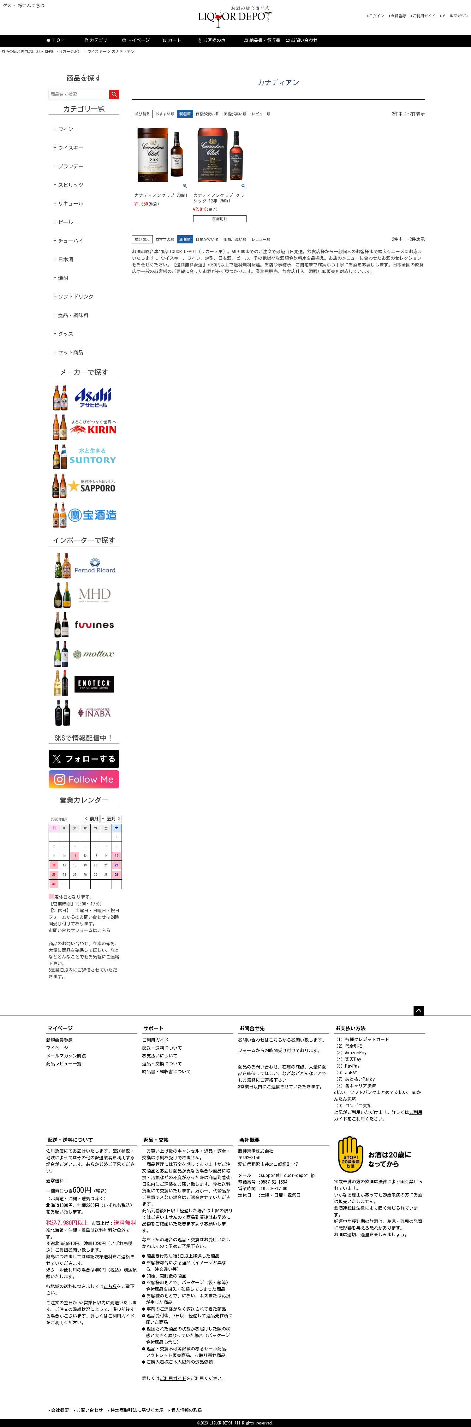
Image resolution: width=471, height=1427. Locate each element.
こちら (103, 930)
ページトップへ (419, 1011)
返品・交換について (162, 1064)
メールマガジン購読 (66, 1056)
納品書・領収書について (166, 1071)
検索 (114, 94)
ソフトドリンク (75, 296)
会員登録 (398, 16)
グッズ (65, 333)
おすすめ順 (164, 114)
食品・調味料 (73, 315)
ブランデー (70, 166)
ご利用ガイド (424, 16)
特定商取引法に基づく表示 (137, 1410)
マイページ (136, 40)
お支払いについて (159, 1056)
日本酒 (65, 259)
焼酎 (63, 278)
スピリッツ (70, 185)
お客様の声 (211, 40)
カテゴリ (95, 40)
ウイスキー (96, 51)
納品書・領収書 (262, 40)
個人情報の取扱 (186, 1410)
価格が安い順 (207, 114)
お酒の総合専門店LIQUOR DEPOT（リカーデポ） (41, 51)
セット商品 (70, 352)
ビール (65, 222)
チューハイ (70, 240)
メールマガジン (455, 16)
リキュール (70, 203)
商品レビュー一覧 (63, 1064)
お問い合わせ (301, 40)
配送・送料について (162, 1048)
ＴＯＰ (55, 40)
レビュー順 (260, 114)
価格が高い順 (235, 114)
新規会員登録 (59, 1040)
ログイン (376, 16)
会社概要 (60, 1410)
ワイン (65, 129)
